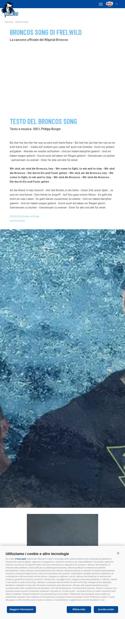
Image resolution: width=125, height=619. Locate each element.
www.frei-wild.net (17, 221)
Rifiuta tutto (79, 609)
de (117, 4)
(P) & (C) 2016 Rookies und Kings (24, 216)
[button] (118, 553)
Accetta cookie (106, 609)
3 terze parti (20, 559)
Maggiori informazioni (21, 609)
